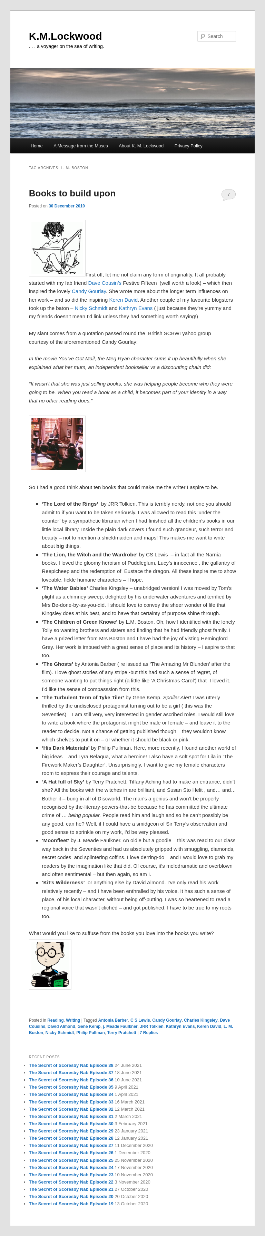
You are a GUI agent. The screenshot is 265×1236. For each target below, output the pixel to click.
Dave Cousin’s (105, 283)
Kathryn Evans (136, 308)
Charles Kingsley (200, 1020)
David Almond (61, 1026)
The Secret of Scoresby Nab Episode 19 (71, 1203)
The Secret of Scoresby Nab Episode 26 (71, 1152)
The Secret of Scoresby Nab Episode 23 (71, 1174)
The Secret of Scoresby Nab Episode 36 (71, 1079)
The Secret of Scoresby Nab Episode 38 (71, 1065)
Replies (149, 1032)
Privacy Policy (189, 145)
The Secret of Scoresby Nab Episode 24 (71, 1167)
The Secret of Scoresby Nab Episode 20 (71, 1196)
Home (37, 145)
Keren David (123, 300)
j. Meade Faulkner (120, 1026)
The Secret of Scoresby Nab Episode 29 (71, 1130)
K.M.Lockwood (65, 36)
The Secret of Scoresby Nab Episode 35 (71, 1087)
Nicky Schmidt (91, 308)
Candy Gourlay (89, 291)
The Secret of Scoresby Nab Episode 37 (71, 1072)
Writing (73, 1020)
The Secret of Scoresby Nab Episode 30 (71, 1123)
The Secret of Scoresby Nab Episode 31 (71, 1116)
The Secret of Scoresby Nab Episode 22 (71, 1182)
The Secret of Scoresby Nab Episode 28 (71, 1138)
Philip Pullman (90, 1032)
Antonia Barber (113, 1020)
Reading (55, 1020)
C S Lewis (140, 1020)
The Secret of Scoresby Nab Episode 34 (71, 1094)
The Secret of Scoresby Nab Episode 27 (71, 1145)
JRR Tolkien (151, 1026)
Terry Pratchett (121, 1032)
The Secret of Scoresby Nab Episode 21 (71, 1189)
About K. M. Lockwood (141, 145)
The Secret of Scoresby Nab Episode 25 (71, 1160)
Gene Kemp (89, 1026)
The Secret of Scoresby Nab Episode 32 (71, 1109)
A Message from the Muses (80, 145)
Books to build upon (72, 193)
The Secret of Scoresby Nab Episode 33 (71, 1101)
